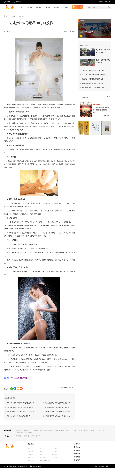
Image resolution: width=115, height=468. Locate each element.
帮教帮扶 (54, 454)
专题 (41, 451)
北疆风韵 (26, 430)
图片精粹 (65, 7)
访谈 (29, 448)
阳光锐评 (54, 448)
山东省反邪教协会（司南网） (62, 430)
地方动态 (42, 448)
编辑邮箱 (101, 466)
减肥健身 (21, 16)
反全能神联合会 (18, 432)
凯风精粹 (54, 457)
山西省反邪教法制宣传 (46, 430)
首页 (7, 16)
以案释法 (54, 451)
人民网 (32, 436)
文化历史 (47, 7)
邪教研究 (30, 454)
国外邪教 (30, 460)
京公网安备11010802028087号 (34, 466)
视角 (41, 454)
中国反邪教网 (18, 430)
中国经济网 (25, 436)
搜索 (109, 7)
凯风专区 (31, 444)
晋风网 (74, 430)
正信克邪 (20, 7)
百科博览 (56, 7)
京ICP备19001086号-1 (19, 466)
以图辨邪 (30, 451)
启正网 (103, 430)
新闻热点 (29, 7)
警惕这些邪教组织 (45, 460)
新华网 (38, 436)
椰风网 (92, 430)
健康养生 (38, 7)
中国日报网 (17, 436)
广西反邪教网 (34, 430)
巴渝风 (98, 430)
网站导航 (18, 1)
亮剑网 (80, 430)
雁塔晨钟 (86, 430)
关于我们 (94, 466)
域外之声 (30, 457)
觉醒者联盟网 (29, 432)
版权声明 (108, 466)
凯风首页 (7, 1)
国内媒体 (42, 457)
